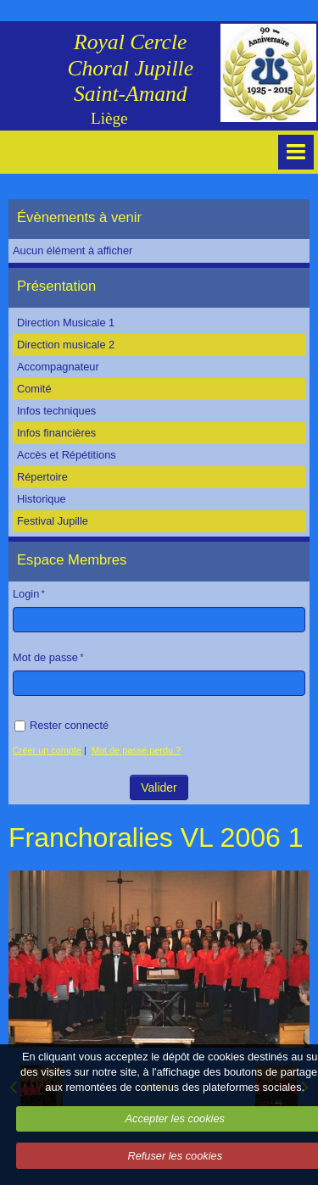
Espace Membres (71, 560)
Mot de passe (45, 657)
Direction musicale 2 (65, 344)
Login (26, 593)
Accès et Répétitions (66, 454)
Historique (41, 498)
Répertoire (42, 476)
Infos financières (56, 432)
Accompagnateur (58, 366)
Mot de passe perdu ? (136, 750)
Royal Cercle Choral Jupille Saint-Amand (130, 68)
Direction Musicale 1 (65, 322)
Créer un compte (47, 750)
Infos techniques (56, 410)
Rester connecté (61, 725)
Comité (34, 388)
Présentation (56, 286)
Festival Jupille (52, 521)
